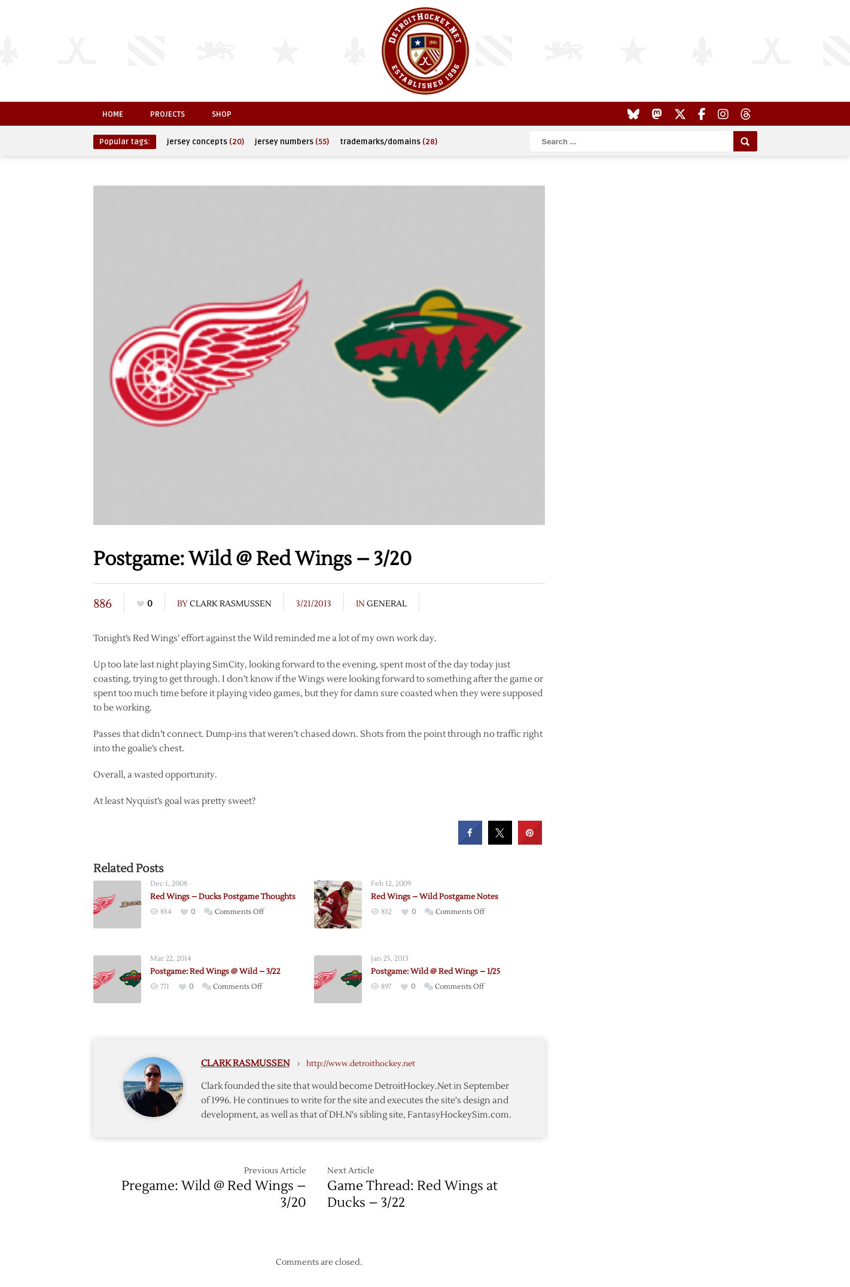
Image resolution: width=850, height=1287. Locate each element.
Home (112, 114)
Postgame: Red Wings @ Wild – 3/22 (215, 971)
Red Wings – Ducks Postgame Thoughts (222, 896)
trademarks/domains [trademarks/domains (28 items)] (388, 142)
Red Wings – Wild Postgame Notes (434, 896)
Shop (221, 114)
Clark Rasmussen (231, 604)
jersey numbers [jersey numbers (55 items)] (292, 142)
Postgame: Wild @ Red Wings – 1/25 (435, 971)
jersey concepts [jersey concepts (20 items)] (205, 142)
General (387, 604)
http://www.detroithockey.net (360, 1064)
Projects (167, 114)
